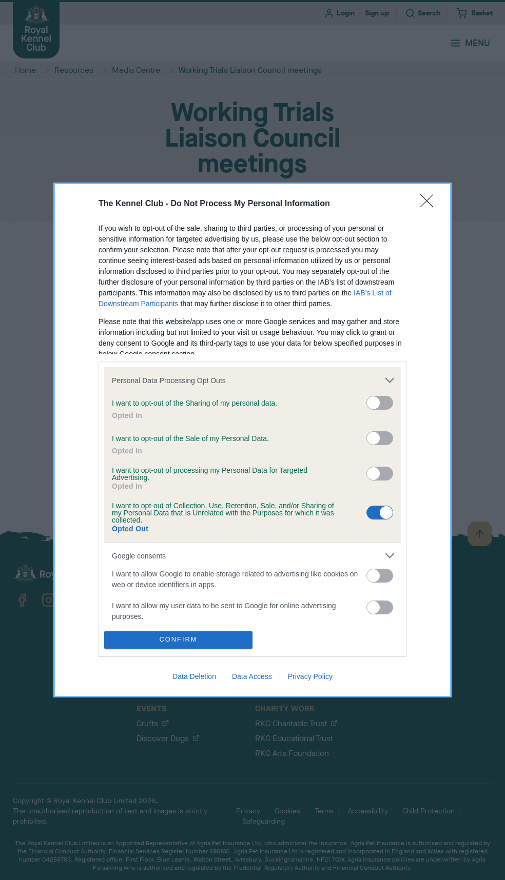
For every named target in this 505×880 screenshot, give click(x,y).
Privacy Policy (310, 676)
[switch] (379, 403)
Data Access (252, 676)
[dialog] (252, 440)
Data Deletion (194, 676)
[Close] (430, 204)
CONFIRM (178, 640)
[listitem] (252, 380)
